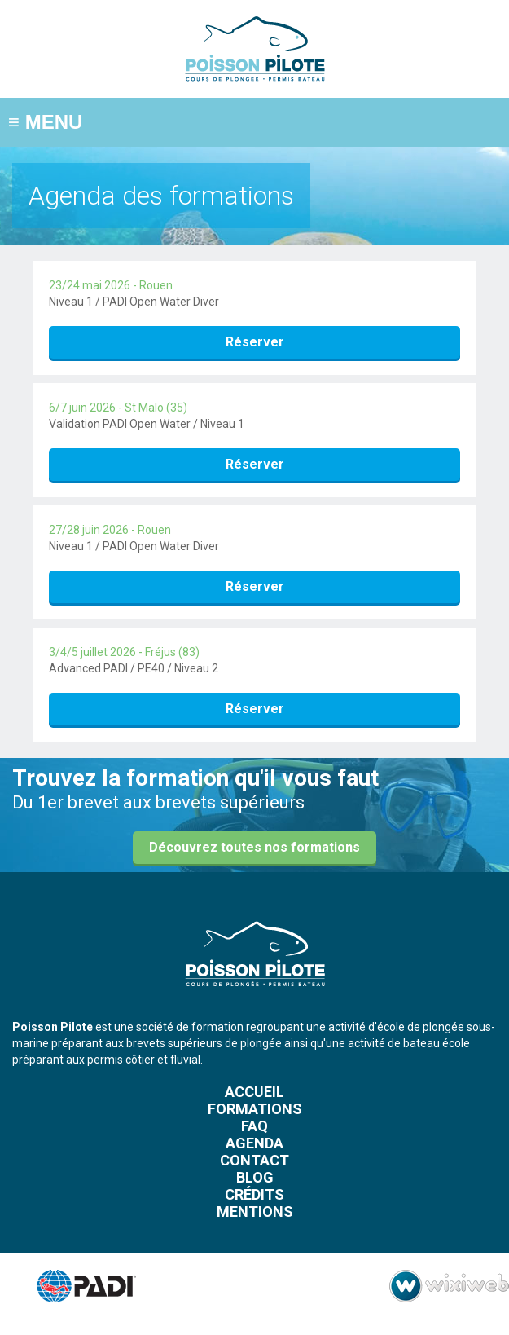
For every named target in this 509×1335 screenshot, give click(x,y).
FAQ (254, 1126)
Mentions (255, 1211)
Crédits (254, 1194)
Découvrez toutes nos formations (254, 847)
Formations (255, 1108)
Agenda (254, 1143)
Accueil (254, 1091)
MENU (45, 122)
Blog (255, 1177)
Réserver (255, 342)
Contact (254, 1160)
